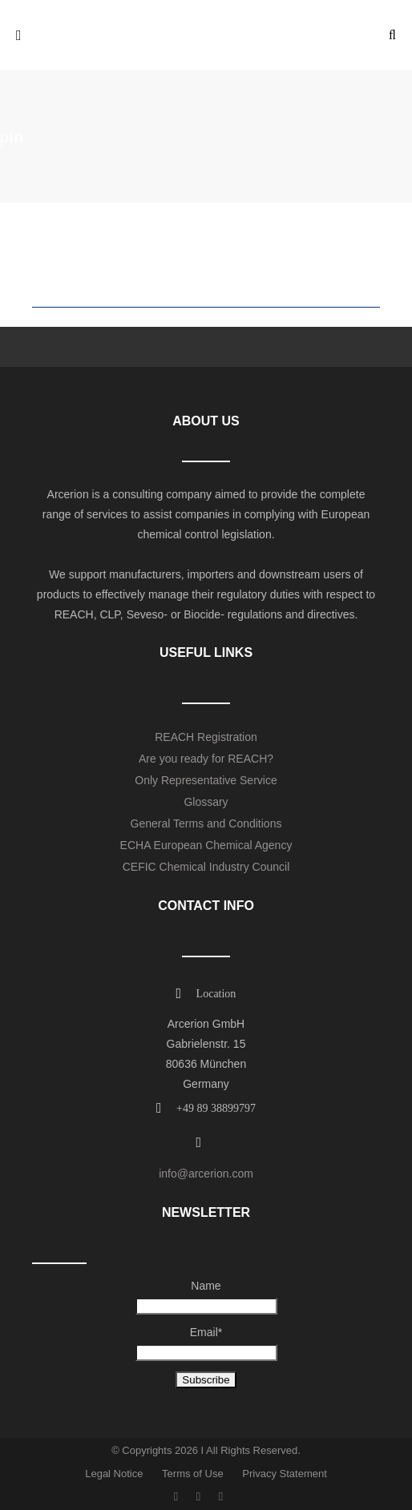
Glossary (206, 801)
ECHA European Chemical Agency (206, 845)
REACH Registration (206, 737)
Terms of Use (193, 1474)
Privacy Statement (284, 1474)
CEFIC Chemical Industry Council (206, 866)
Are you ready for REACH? (206, 758)
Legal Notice (114, 1474)
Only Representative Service (206, 780)
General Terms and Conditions (206, 823)
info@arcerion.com (206, 1173)
